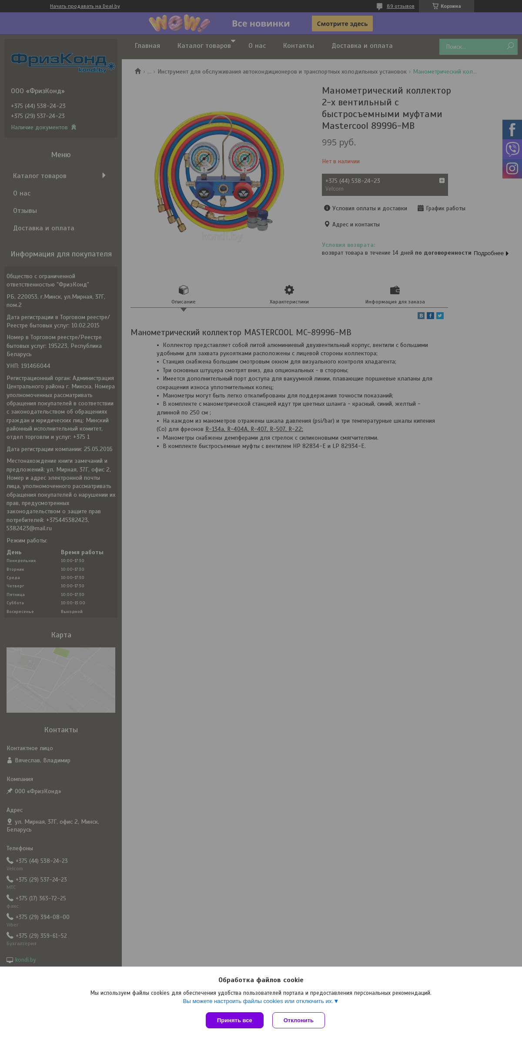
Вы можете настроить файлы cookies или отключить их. (258, 1001)
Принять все (234, 1020)
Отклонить (299, 1020)
